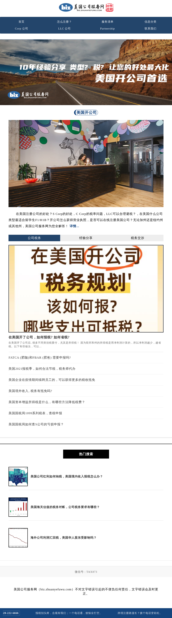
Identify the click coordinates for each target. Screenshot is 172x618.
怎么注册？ (64, 21)
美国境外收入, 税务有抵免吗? (30, 391)
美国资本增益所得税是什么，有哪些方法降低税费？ (47, 402)
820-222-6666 (12, 613)
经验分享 (86, 238)
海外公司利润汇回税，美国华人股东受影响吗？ (64, 537)
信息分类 (150, 21)
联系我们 (150, 28)
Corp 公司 (21, 28)
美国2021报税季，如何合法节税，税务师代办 (42, 368)
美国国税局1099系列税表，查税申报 (35, 413)
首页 (21, 21)
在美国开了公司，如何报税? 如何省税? (39, 337)
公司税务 (34, 238)
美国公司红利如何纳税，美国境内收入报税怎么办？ (67, 476)
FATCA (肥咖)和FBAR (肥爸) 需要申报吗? (40, 357)
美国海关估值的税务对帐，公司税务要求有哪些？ (65, 507)
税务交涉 (137, 238)
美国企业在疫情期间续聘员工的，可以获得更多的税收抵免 (52, 380)
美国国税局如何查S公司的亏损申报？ (36, 424)
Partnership (107, 28)
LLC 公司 (64, 28)
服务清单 (107, 21)
